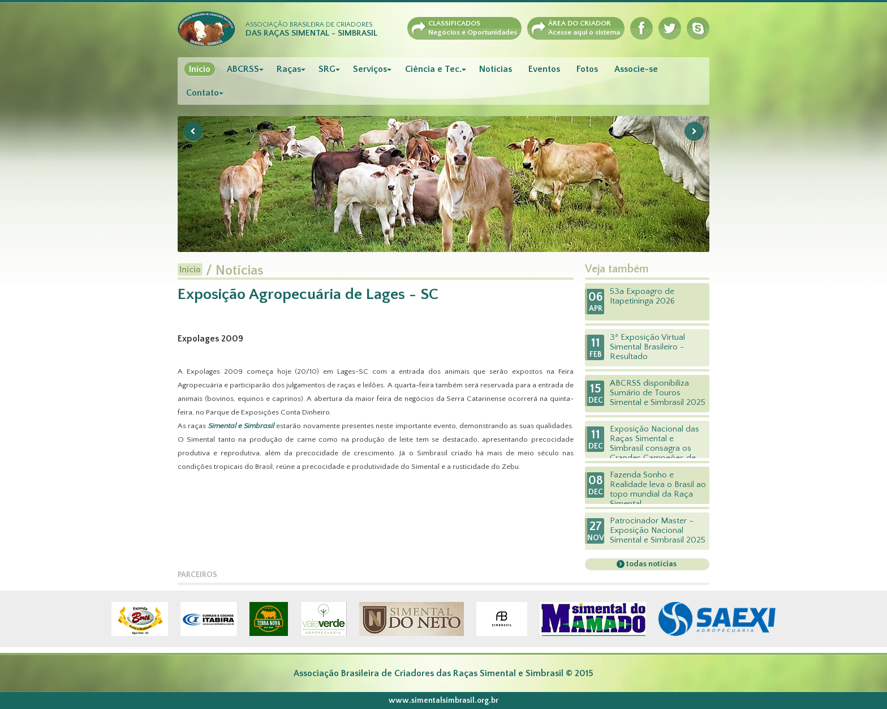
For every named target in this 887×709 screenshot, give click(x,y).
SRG (326, 69)
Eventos (544, 69)
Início (199, 69)
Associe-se (636, 69)
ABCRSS (243, 69)
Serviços (370, 69)
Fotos (587, 69)
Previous (193, 131)
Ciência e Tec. (433, 69)
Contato (202, 93)
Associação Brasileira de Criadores (311, 29)
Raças (289, 69)
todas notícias (651, 564)
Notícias (495, 69)
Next (694, 131)
